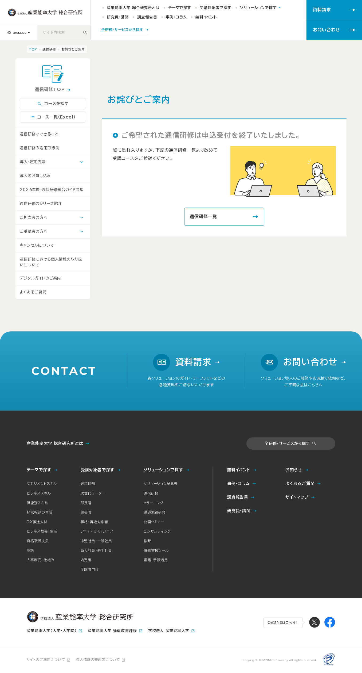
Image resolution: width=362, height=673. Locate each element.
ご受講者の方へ (34, 231)
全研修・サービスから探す (287, 443)
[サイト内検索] (85, 32)
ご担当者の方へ (34, 217)
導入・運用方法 (33, 162)
